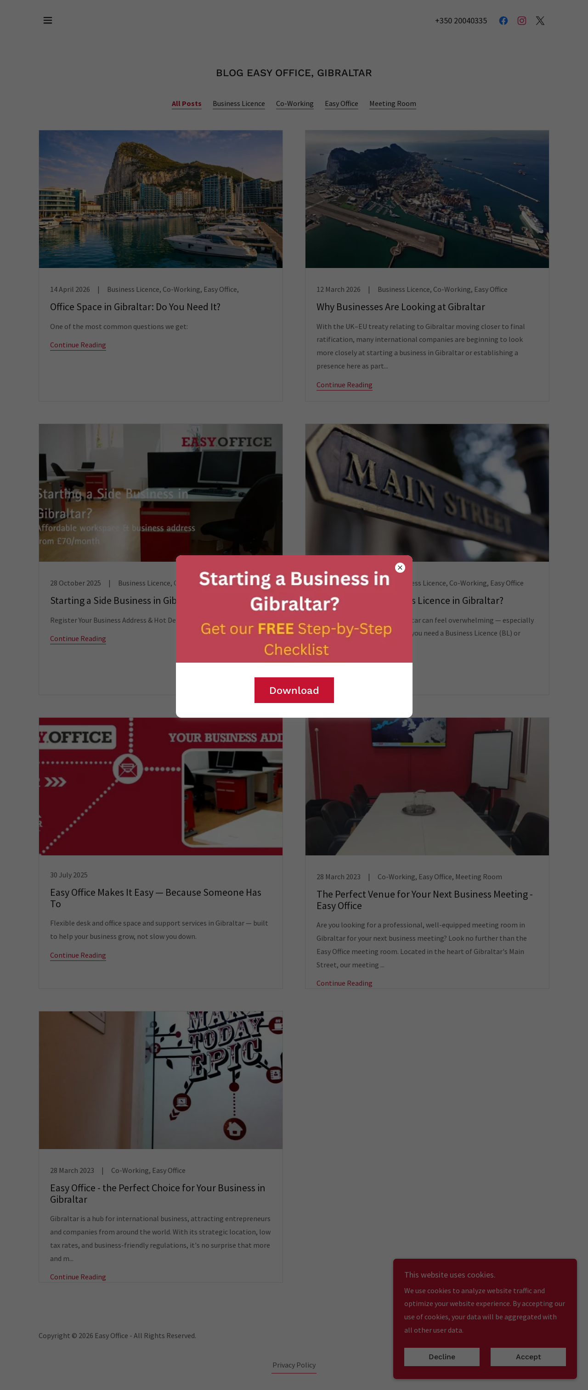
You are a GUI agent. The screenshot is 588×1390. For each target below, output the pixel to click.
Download (294, 690)
